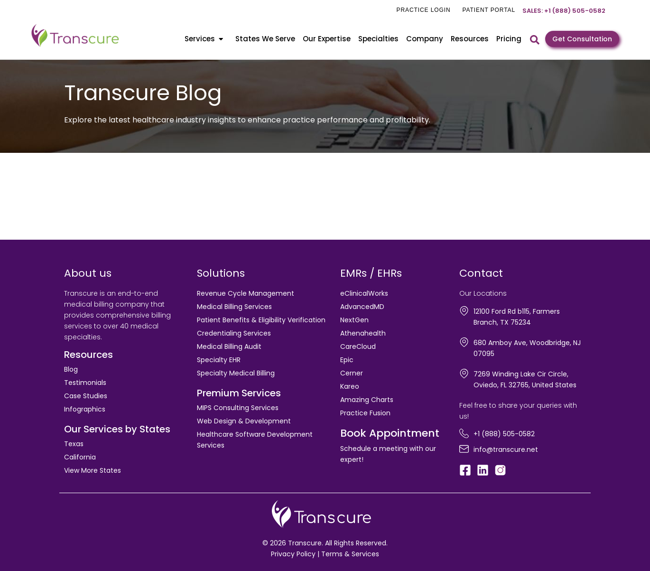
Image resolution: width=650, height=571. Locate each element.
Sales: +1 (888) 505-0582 (563, 10)
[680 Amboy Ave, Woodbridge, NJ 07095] (464, 342)
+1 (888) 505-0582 (504, 434)
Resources (470, 39)
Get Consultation (582, 39)
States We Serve (265, 39)
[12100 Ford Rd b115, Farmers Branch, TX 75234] (464, 311)
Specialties (378, 39)
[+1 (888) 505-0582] (464, 433)
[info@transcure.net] (464, 449)
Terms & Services (350, 554)
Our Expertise (327, 39)
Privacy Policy (293, 554)
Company (424, 39)
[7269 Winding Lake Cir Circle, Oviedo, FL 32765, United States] (464, 373)
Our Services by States (117, 429)
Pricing (508, 39)
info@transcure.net (506, 449)
